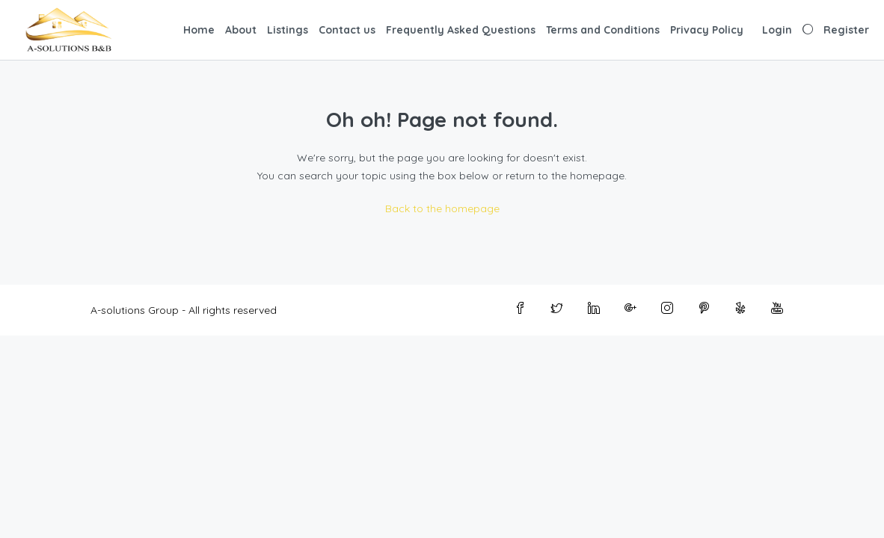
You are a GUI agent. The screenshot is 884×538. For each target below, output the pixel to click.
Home (199, 30)
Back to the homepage (442, 208)
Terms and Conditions (603, 30)
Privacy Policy (706, 30)
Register (846, 30)
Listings (287, 30)
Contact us (347, 30)
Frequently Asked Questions (460, 30)
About (241, 30)
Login (777, 30)
